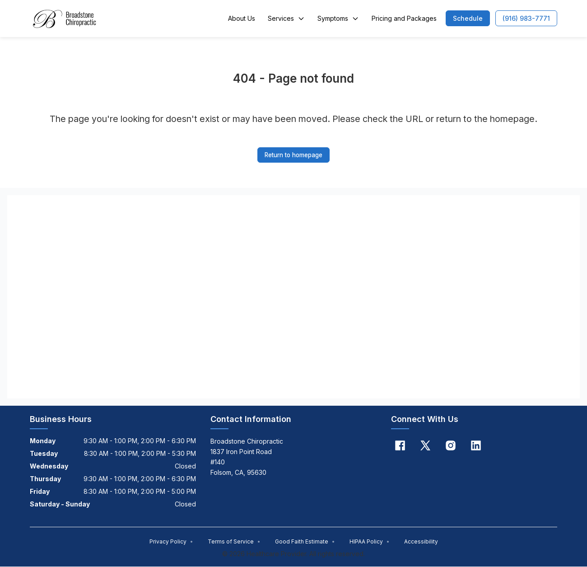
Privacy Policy (171, 542)
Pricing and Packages (404, 18)
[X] (425, 446)
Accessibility (421, 542)
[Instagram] (451, 446)
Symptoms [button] (338, 18)
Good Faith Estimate (305, 542)
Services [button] (286, 18)
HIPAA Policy (369, 542)
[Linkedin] (476, 446)
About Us (241, 18)
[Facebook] (400, 446)
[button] (468, 18)
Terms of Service (234, 542)
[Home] (63, 18)
